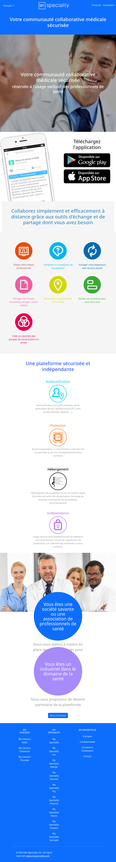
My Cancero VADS (25, 741)
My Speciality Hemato (54, 776)
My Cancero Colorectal (25, 749)
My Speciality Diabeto (54, 824)
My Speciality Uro (54, 751)
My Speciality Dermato (54, 837)
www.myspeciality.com (38, 855)
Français (8, 5)
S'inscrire (96, 5)
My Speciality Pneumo (54, 800)
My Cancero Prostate (25, 758)
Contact (87, 756)
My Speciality (54, 741)
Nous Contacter (58, 715)
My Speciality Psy (54, 788)
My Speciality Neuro (54, 812)
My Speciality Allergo (54, 763)
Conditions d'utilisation (87, 749)
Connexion (108, 5)
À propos (87, 736)
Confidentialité (87, 741)
